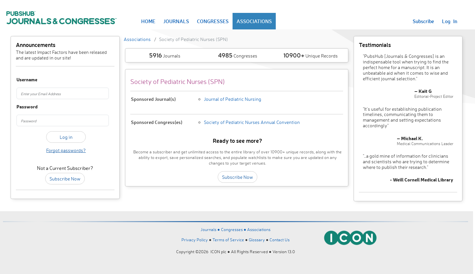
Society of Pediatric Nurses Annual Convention (252, 122)
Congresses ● (234, 229)
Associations (137, 39)
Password (23, 107)
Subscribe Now (64, 178)
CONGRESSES (213, 21)
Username (23, 80)
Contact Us (279, 239)
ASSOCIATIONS (254, 21)
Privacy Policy (194, 239)
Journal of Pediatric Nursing (232, 99)
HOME (148, 21)
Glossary (257, 239)
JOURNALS (176, 21)
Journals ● (211, 229)
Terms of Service (228, 239)
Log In (449, 21)
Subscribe (423, 21)
